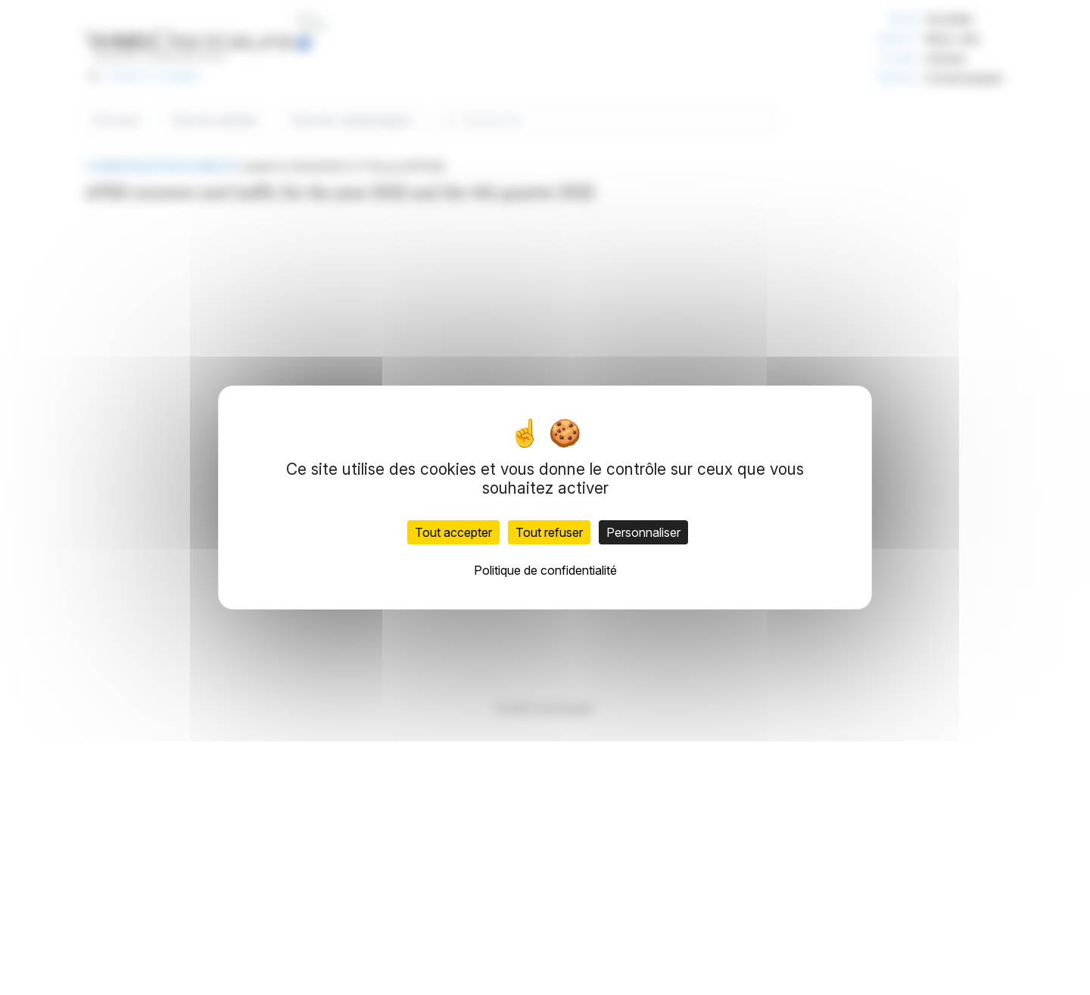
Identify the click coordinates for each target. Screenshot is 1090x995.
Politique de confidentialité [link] (545, 570)
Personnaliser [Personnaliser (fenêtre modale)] (643, 532)
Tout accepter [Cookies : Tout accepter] (453, 532)
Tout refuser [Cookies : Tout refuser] (549, 532)
